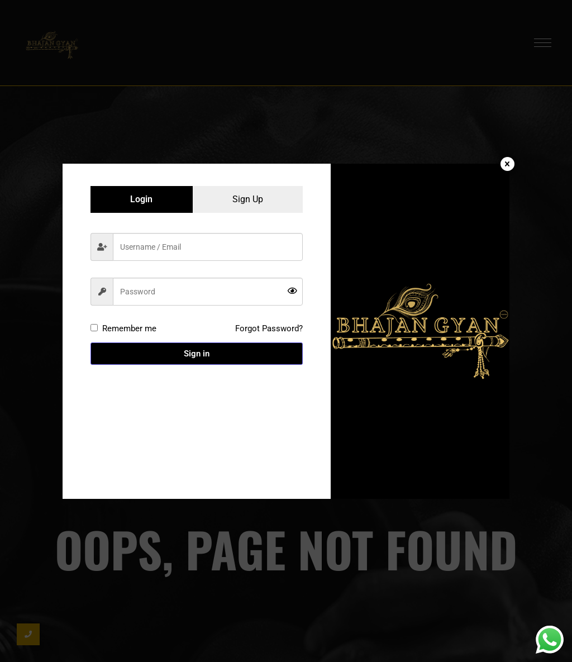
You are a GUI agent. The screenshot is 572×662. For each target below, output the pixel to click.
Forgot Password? (269, 328)
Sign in (196, 354)
